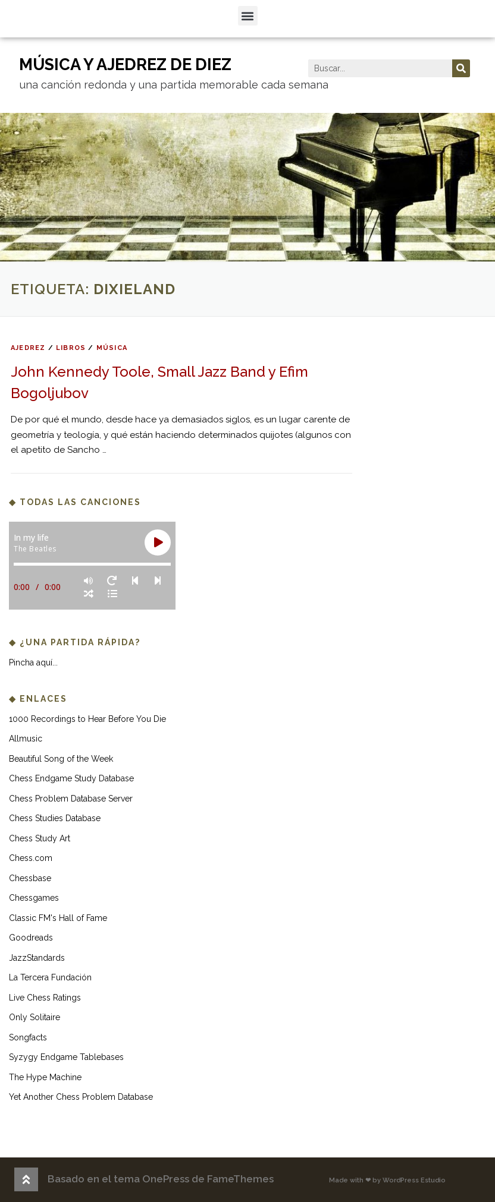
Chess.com (30, 858)
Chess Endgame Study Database (71, 778)
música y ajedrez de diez (125, 64)
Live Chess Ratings (45, 997)
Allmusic (25, 738)
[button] (248, 16)
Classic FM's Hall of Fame (58, 918)
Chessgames (34, 898)
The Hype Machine (45, 1077)
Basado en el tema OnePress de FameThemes (161, 1179)
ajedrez (28, 348)
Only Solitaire (34, 1017)
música (111, 348)
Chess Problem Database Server (71, 798)
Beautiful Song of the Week (61, 759)
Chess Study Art (39, 838)
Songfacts (28, 1037)
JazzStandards (37, 958)
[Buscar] (461, 68)
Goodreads (31, 937)
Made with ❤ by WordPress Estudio (387, 1180)
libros (71, 348)
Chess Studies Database (55, 818)
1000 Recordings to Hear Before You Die (87, 719)
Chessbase (30, 878)
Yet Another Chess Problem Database (81, 1097)
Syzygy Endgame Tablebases (66, 1057)
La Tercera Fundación (50, 977)
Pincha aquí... (33, 662)
